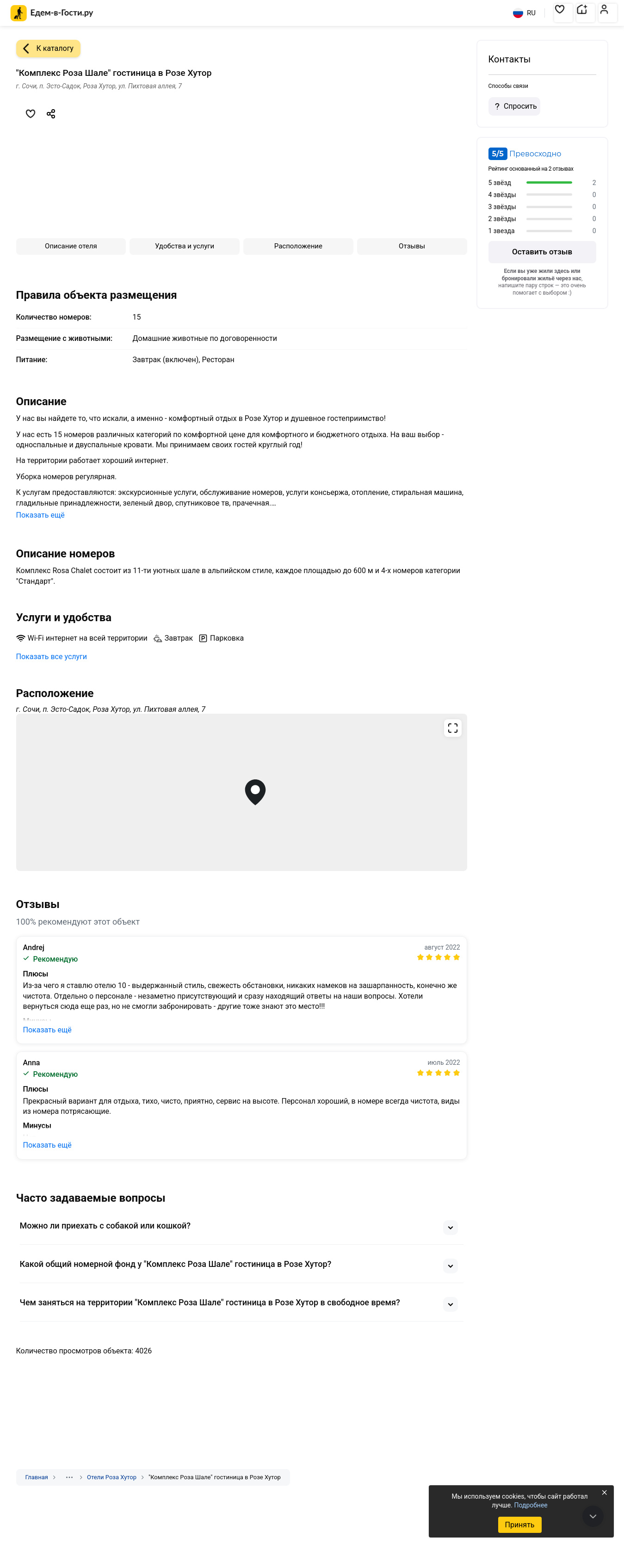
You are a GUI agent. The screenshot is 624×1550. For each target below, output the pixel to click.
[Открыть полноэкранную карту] (241, 792)
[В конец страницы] (593, 1516)
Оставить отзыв (542, 251)
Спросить (514, 106)
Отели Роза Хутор (111, 1477)
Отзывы (412, 246)
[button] (563, 13)
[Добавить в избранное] (30, 114)
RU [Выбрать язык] (524, 13)
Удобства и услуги (184, 246)
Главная (36, 1477)
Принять (519, 1524)
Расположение (298, 246)
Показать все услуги (51, 656)
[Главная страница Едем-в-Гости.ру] (52, 13)
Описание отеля (71, 246)
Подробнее (530, 1505)
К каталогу (45, 48)
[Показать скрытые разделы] (69, 1477)
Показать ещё (40, 515)
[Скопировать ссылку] (51, 114)
